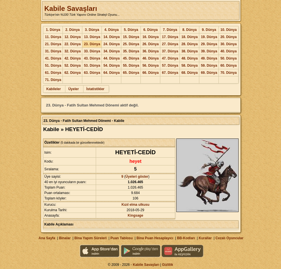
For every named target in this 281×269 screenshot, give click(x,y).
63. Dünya (92, 73)
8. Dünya (189, 30)
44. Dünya (112, 58)
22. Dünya (73, 44)
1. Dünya (53, 30)
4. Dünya (111, 30)
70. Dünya (228, 73)
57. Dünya (170, 66)
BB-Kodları (186, 238)
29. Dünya (209, 44)
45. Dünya (131, 58)
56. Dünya (151, 66)
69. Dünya (209, 73)
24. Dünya (112, 44)
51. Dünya (53, 66)
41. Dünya (53, 58)
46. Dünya (151, 58)
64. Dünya (112, 73)
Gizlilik (167, 265)
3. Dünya (92, 30)
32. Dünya (73, 51)
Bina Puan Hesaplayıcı (154, 238)
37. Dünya (170, 51)
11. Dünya (53, 37)
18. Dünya (190, 37)
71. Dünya (53, 80)
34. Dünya (112, 51)
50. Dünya (228, 58)
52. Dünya (73, 66)
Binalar (65, 238)
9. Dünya (209, 30)
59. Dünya (209, 66)
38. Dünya (190, 51)
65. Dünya (131, 73)
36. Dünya (151, 51)
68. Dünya (190, 73)
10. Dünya (228, 30)
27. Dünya (170, 44)
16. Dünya (151, 37)
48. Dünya (190, 58)
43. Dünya (92, 58)
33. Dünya (92, 51)
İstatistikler (95, 89)
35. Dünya (131, 51)
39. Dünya (209, 51)
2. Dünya (72, 30)
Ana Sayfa (46, 238)
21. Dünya (53, 44)
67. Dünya (170, 73)
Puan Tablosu (121, 238)
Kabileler (53, 89)
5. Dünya (131, 30)
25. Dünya (131, 44)
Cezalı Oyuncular (229, 238)
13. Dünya (92, 37)
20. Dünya (228, 37)
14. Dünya (112, 37)
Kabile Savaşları (70, 8)
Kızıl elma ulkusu (135, 205)
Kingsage (135, 215)
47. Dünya (170, 58)
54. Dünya (112, 66)
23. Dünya (92, 44)
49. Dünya (209, 58)
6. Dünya (150, 30)
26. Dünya (151, 44)
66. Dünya (151, 73)
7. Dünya (170, 30)
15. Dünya (131, 37)
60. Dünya (228, 66)
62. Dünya (73, 73)
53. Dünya (92, 66)
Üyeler (73, 89)
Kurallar (205, 238)
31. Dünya (53, 51)
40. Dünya (228, 51)
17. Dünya (170, 37)
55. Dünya (131, 66)
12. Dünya (73, 37)
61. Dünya (53, 73)
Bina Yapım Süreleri (90, 238)
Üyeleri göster (136, 177)
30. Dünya (228, 44)
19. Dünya (209, 37)
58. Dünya (190, 66)
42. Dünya (73, 58)
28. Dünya (190, 44)
